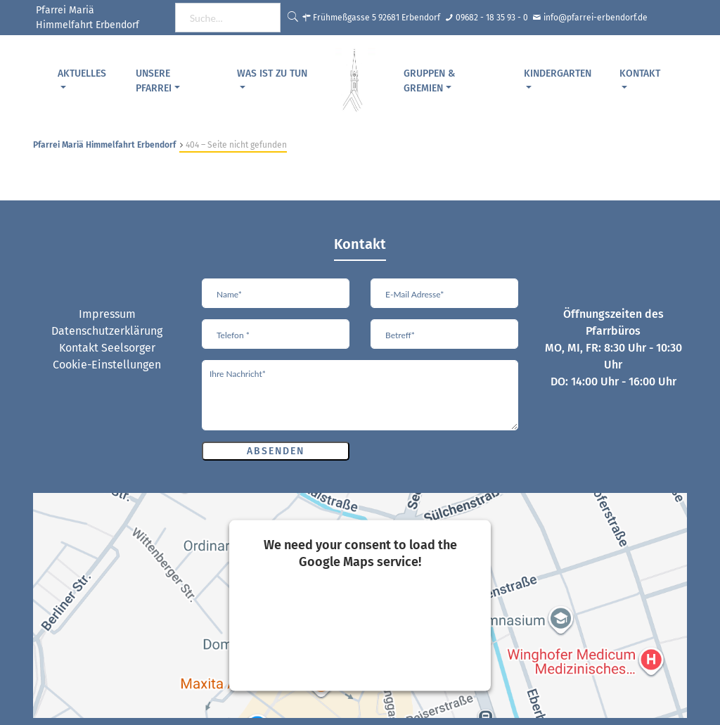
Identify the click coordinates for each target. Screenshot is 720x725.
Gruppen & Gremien (429, 81)
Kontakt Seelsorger (107, 347)
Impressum (107, 314)
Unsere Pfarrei (154, 81)
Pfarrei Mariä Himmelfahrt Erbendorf (104, 145)
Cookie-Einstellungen (107, 364)
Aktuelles (82, 73)
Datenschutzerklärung (106, 331)
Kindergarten (557, 73)
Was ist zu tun (272, 73)
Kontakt (639, 73)
